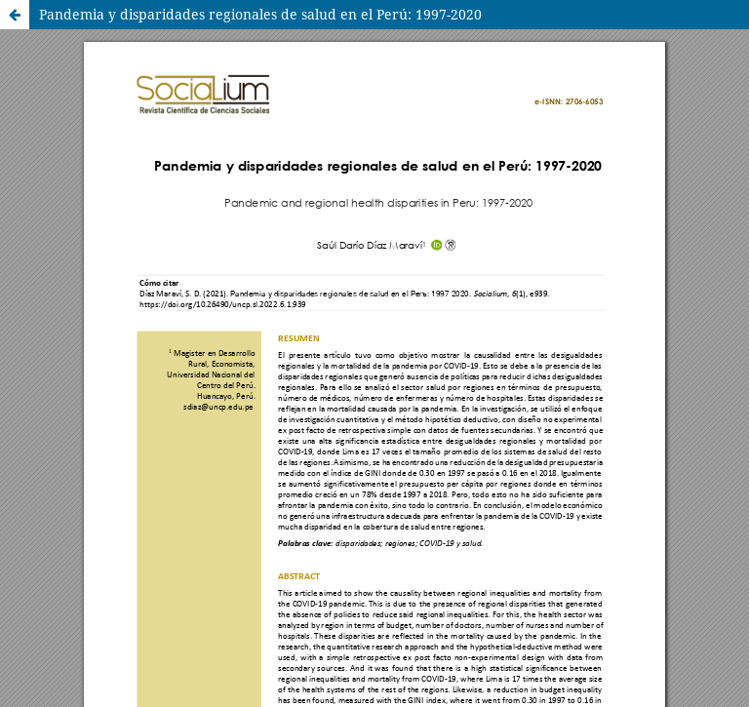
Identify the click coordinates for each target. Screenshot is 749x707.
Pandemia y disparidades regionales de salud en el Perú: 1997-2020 (260, 14)
